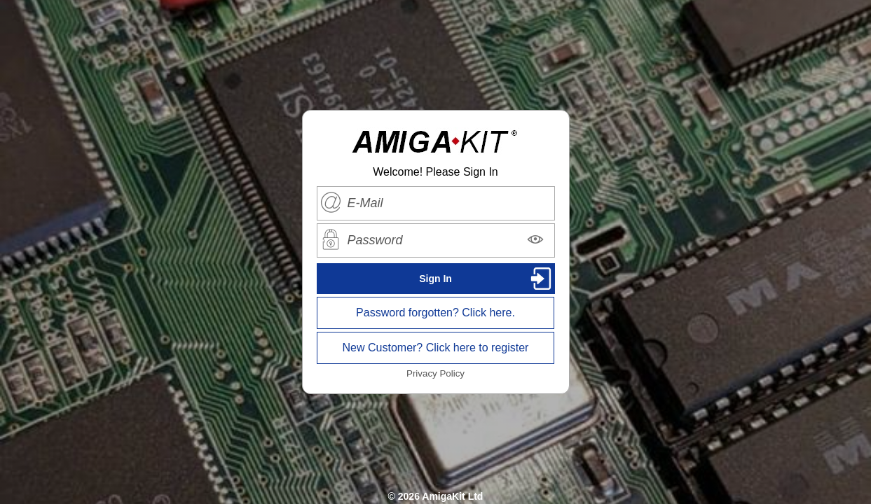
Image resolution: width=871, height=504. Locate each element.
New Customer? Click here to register (436, 348)
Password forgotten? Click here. (435, 312)
